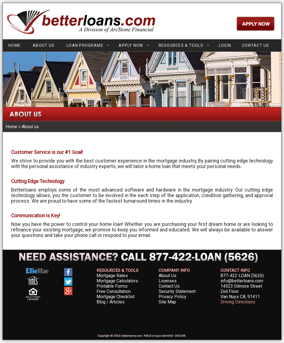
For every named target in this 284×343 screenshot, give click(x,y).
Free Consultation (114, 291)
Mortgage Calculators (117, 280)
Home (11, 126)
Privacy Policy (172, 296)
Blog (101, 302)
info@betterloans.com (241, 280)
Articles (117, 302)
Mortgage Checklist (116, 296)
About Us (167, 275)
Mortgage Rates (112, 275)
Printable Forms (112, 286)
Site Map (167, 302)
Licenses (168, 280)
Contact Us (169, 286)
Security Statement (177, 291)
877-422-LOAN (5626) (242, 275)
